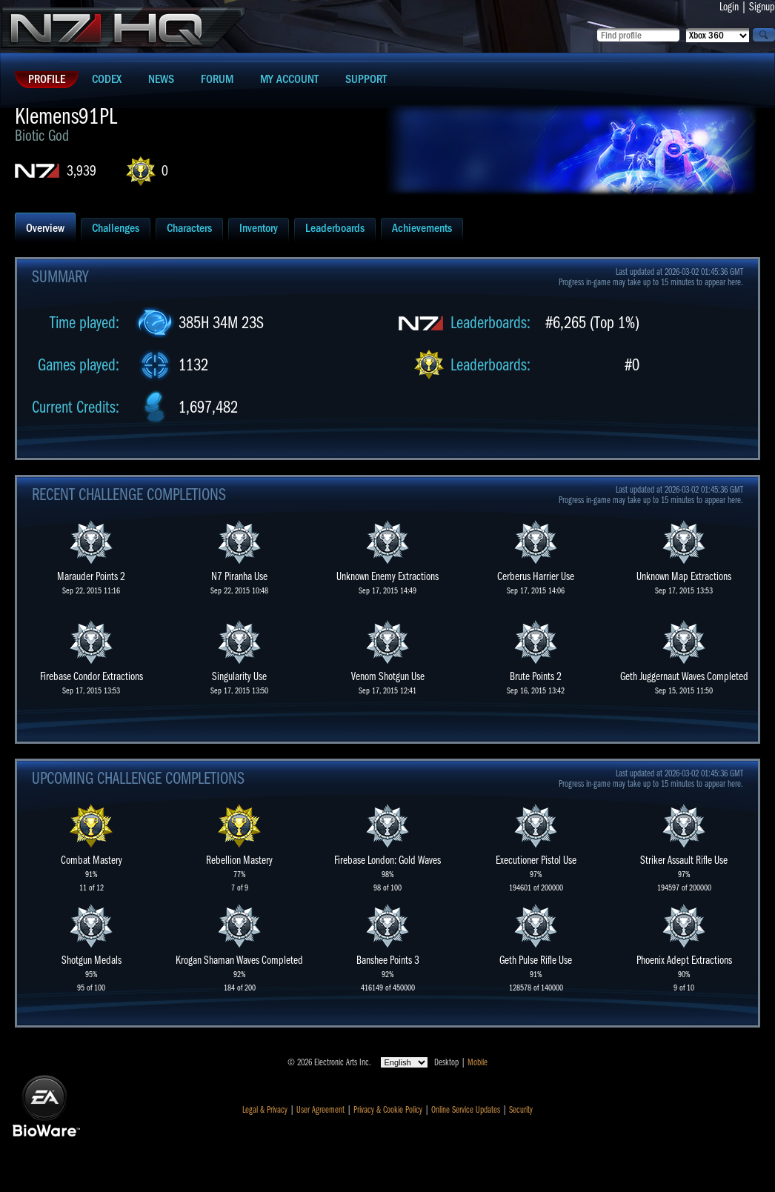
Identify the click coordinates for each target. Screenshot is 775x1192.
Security (521, 1110)
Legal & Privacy (264, 1110)
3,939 (81, 170)
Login (729, 6)
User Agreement (320, 1110)
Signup (762, 6)
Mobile (478, 1062)
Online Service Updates (465, 1110)
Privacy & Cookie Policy (387, 1110)
